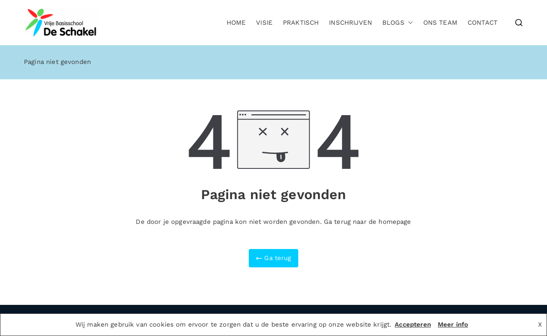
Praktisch (301, 22)
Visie (264, 22)
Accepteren (413, 324)
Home (236, 22)
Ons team (440, 22)
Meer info (453, 324)
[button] (408, 23)
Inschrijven (350, 22)
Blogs (397, 23)
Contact (483, 22)
